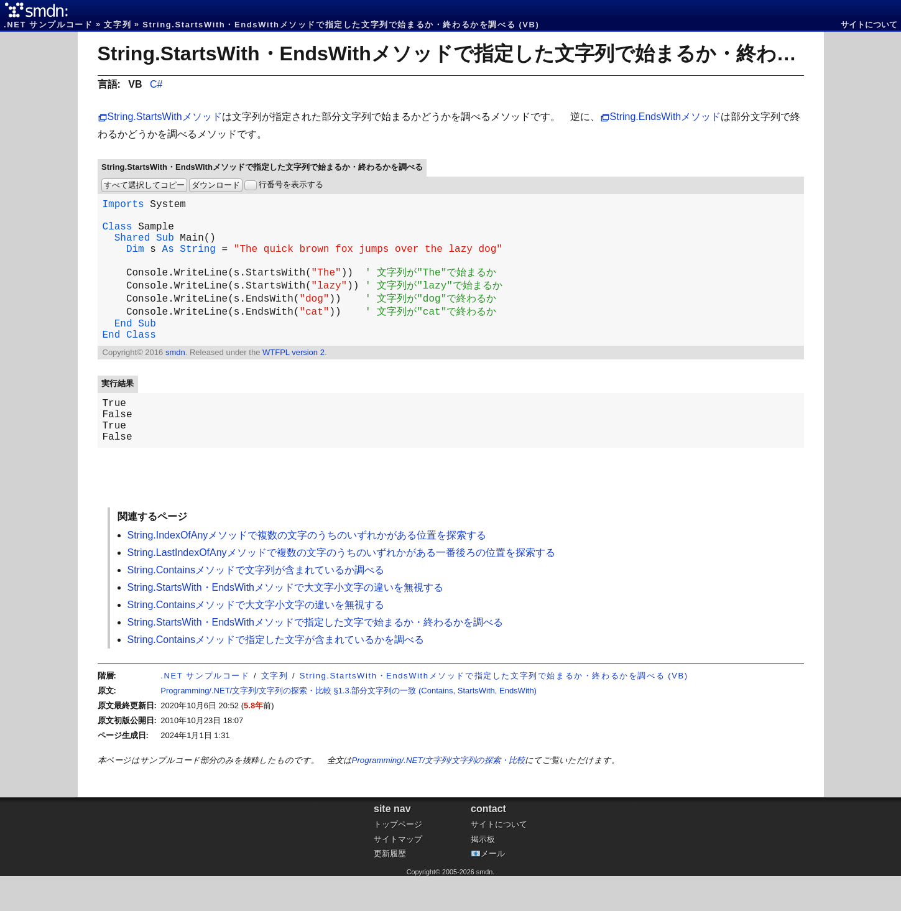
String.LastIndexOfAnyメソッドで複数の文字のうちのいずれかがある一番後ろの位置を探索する (341, 587)
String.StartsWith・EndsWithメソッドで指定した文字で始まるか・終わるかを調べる (315, 657)
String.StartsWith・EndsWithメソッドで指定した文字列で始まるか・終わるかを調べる (498, 53)
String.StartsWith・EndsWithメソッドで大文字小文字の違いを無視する (285, 622)
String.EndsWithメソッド (665, 116)
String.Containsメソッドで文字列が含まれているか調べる (255, 604)
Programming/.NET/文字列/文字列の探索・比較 (438, 795)
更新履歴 (390, 888)
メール (493, 888)
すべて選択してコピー (144, 185)
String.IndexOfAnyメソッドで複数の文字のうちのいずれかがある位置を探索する (307, 570)
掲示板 (483, 874)
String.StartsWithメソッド (165, 116)
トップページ (398, 859)
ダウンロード (216, 185)
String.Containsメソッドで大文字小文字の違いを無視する (255, 639)
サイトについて (869, 24)
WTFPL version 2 (293, 377)
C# (156, 84)
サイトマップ (398, 874)
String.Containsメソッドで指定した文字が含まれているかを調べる (275, 674)
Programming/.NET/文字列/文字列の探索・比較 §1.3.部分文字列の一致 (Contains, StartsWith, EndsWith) (348, 725)
